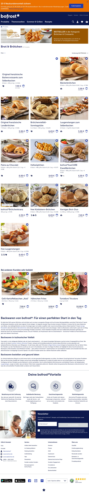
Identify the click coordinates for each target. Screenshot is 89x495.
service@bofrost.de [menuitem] (7, 459)
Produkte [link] (5, 22)
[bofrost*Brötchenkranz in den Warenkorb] (26, 218)
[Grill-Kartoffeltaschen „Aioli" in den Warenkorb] (27, 311)
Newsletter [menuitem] (28, 462)
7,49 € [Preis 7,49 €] (17, 86)
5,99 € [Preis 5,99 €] (21, 132)
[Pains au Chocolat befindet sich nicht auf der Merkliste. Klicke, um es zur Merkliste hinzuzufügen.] (27, 142)
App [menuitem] (26, 459)
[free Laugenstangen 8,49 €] (15, 246)
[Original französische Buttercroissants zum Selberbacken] (29, 77)
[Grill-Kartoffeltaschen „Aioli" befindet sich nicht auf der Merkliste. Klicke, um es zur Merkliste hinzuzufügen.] (27, 278)
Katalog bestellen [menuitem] (29, 454)
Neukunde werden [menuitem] (77, 457)
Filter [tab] (4, 53)
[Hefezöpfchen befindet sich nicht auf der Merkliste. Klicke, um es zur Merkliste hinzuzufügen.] (57, 142)
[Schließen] (87, 2)
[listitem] (11, 397)
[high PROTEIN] (63, 178)
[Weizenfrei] (36, 218)
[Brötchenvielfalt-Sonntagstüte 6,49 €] (44, 119)
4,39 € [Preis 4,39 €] (21, 218)
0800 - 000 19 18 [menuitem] (7, 462)
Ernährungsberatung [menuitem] (77, 451)
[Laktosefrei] (32, 218)
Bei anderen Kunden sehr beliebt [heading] (17, 274)
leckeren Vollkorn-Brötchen (19, 348)
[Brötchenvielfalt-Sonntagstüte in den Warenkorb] (56, 132)
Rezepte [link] (48, 22)
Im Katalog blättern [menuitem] (30, 451)
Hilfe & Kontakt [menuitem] (84, 15)
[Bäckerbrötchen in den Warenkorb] (86, 89)
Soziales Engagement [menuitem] (54, 465)
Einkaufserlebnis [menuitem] (76, 454)
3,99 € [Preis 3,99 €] (80, 89)
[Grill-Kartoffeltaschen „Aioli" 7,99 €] (15, 297)
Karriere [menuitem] (76, 15)
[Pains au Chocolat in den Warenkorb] (26, 177)
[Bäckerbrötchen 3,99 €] (74, 77)
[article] (44, 346)
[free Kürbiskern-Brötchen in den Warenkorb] (56, 218)
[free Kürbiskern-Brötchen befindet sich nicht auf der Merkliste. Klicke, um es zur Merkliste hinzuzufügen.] (57, 188)
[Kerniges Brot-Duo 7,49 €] (74, 206)
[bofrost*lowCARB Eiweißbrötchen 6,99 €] (74, 163)
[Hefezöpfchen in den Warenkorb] (56, 177)
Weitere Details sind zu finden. (62, 437)
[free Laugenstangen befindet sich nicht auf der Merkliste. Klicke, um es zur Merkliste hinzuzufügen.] (27, 228)
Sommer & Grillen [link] (35, 22)
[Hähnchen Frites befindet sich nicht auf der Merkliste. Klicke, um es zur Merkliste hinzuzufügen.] (56, 278)
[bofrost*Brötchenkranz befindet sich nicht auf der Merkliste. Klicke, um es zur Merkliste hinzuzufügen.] (27, 188)
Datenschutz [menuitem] (51, 459)
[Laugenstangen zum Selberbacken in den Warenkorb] (86, 132)
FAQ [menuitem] (2, 448)
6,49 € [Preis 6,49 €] (50, 132)
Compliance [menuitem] (51, 468)
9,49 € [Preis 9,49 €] (50, 177)
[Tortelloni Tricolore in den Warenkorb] (85, 311)
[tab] (77, 22)
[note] (70, 36)
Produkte (5, 27)
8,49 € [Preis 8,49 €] (50, 218)
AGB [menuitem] (49, 454)
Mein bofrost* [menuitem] (6, 454)
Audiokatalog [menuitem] (28, 457)
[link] (14, 16)
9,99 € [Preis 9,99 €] (50, 311)
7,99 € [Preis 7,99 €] (21, 311)
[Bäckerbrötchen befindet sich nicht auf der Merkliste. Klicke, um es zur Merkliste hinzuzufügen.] (86, 59)
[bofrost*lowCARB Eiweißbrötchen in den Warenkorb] (86, 177)
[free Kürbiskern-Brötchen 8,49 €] (44, 206)
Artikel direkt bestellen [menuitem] (31, 448)
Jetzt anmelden (80, 428)
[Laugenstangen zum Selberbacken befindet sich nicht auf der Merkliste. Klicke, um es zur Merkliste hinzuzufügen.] (86, 99)
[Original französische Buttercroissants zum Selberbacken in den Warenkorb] (23, 86)
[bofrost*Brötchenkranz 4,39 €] (15, 206)
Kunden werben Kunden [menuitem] (31, 465)
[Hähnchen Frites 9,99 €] (44, 297)
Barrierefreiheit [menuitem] (52, 473)
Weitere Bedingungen (16, 9)
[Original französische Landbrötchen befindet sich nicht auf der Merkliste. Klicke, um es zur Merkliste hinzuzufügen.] (27, 99)
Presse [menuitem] (50, 451)
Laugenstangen (5, 368)
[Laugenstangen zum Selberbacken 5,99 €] (74, 119)
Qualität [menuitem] (74, 448)
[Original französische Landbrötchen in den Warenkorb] (26, 132)
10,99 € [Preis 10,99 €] (78, 311)
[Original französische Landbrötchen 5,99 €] (15, 119)
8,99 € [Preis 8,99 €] (21, 177)
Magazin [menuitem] (70, 15)
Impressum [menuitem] (51, 457)
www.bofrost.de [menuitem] (6, 457)
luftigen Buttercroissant (54, 349)
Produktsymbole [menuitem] (76, 464)
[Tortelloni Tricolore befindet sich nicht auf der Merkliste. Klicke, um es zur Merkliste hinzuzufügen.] (85, 278)
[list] (44, 397)
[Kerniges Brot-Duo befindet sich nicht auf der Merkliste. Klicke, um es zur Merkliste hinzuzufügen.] (86, 188)
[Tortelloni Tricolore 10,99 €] (73, 297)
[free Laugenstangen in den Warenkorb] (26, 258)
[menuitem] (5, 22)
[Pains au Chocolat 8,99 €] (15, 163)
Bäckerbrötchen (22, 332)
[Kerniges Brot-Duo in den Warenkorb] (86, 218)
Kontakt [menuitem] (3, 451)
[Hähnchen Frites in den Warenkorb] (56, 311)
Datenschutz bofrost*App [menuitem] (55, 462)
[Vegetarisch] (3, 86)
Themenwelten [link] (18, 22)
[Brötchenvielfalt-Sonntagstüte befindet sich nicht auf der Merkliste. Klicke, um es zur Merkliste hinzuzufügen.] (57, 99)
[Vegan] (61, 89)
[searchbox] (55, 21)
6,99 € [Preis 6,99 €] (80, 177)
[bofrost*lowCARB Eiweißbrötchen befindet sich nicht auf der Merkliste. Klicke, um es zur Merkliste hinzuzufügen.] (86, 142)
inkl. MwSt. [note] (21, 312)
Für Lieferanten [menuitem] (52, 471)
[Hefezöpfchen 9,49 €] (44, 163)
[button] (76, 6)
